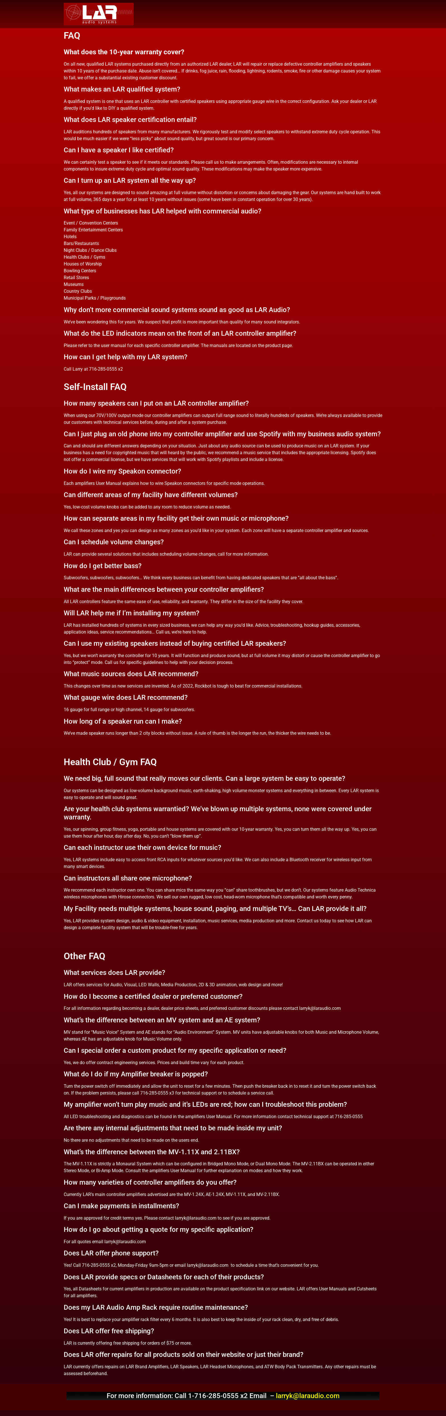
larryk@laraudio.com (308, 1396)
